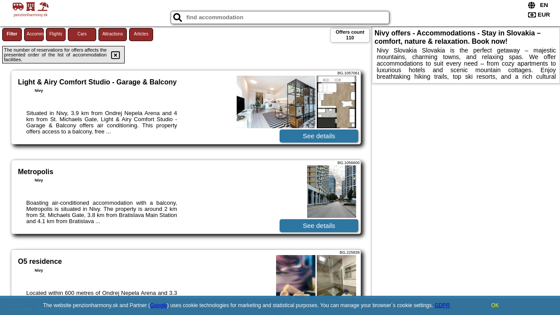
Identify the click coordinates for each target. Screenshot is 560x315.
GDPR (442, 305)
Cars (82, 34)
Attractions (112, 34)
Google (158, 305)
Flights (55, 34)
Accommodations (35, 34)
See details (319, 136)
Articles (141, 34)
